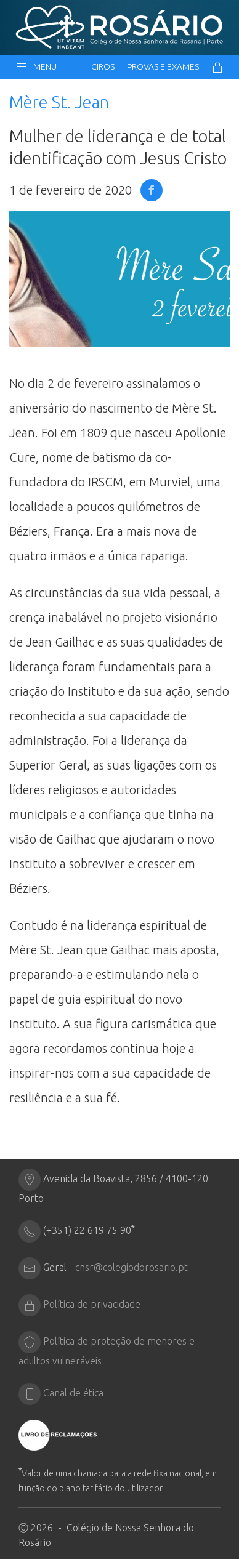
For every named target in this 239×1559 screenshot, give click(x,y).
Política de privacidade (91, 1304)
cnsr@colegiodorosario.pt (131, 1267)
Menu (36, 67)
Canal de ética (73, 1392)
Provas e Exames (163, 66)
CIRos (103, 66)
